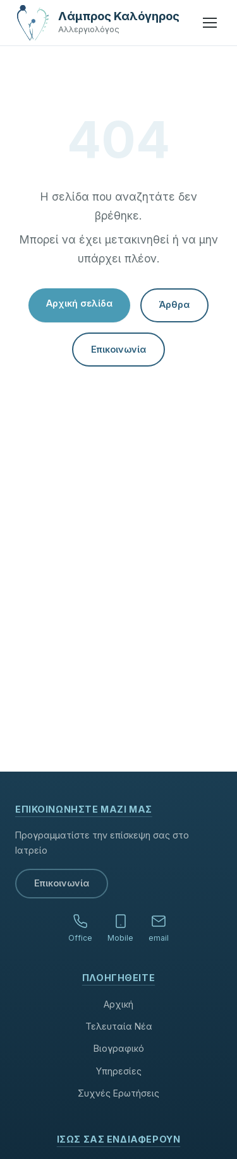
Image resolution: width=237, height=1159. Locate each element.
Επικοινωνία (118, 349)
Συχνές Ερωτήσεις (118, 1093)
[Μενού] (210, 22)
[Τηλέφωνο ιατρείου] (80, 929)
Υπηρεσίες (119, 1071)
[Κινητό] (120, 929)
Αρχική (118, 1004)
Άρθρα (174, 304)
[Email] (159, 929)
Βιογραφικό (119, 1048)
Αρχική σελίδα (79, 303)
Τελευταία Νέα (118, 1026)
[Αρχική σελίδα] (33, 22)
